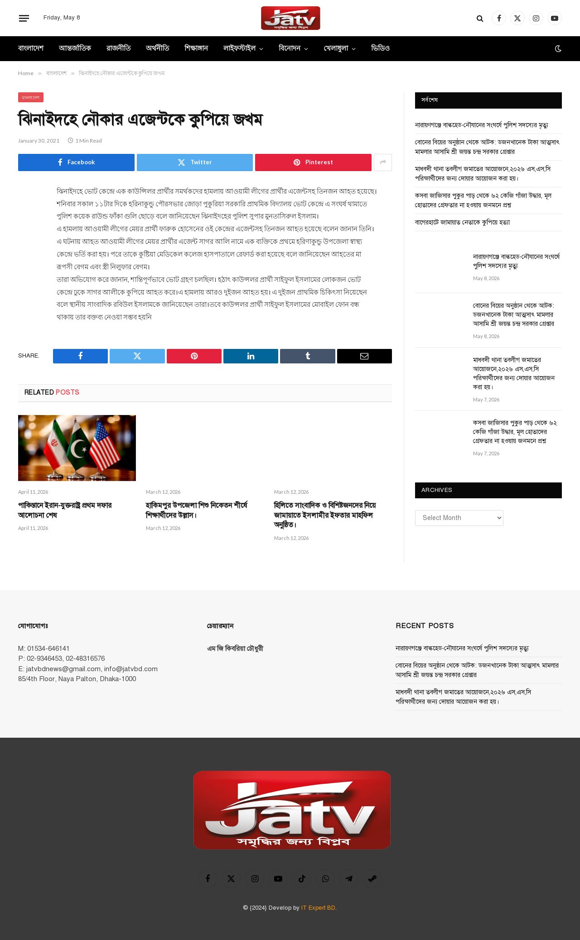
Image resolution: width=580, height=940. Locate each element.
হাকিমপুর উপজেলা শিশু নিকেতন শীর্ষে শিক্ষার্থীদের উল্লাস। (196, 510)
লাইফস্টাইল (239, 48)
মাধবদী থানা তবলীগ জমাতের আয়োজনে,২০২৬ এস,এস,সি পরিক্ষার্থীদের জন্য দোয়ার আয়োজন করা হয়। (514, 373)
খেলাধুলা (336, 48)
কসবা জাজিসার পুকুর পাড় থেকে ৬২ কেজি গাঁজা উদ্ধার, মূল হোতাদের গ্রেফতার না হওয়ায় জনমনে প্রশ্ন (515, 432)
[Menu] (24, 18)
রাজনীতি (118, 48)
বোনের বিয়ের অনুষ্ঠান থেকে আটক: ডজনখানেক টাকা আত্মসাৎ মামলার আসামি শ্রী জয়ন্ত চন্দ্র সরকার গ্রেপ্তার (513, 315)
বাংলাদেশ (31, 48)
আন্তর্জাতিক (75, 48)
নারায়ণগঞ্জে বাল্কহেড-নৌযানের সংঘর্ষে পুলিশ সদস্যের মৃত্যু (481, 125)
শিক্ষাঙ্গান (196, 48)
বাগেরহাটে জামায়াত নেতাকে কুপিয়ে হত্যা (462, 222)
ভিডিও (380, 48)
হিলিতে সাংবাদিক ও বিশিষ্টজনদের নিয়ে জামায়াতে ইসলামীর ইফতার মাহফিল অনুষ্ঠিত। (325, 515)
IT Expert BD (318, 907)
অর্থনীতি (157, 48)
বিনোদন (289, 48)
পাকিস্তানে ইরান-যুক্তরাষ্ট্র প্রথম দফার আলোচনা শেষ (64, 510)
